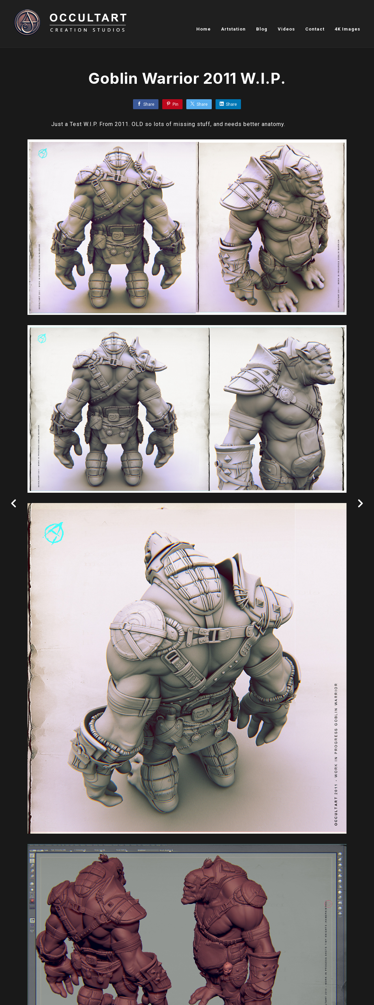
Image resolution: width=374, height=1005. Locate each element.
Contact (314, 29)
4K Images (347, 29)
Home (203, 29)
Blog (261, 29)
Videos (286, 29)
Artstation (233, 29)
